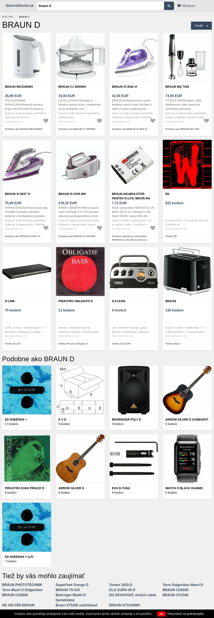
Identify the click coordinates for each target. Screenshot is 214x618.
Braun (170, 301)
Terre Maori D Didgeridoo (22, 590)
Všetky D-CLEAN (121, 343)
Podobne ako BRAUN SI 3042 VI (129, 129)
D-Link (10, 301)
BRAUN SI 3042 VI (124, 86)
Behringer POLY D (126, 419)
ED (167, 194)
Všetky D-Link (12, 343)
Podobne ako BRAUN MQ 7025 (182, 129)
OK (161, 614)
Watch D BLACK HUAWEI (184, 488)
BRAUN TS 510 (68, 590)
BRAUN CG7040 (175, 595)
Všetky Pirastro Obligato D (73, 343)
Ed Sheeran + (16, 419)
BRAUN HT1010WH (124, 605)
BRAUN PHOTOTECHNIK (22, 585)
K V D (62, 419)
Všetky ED (171, 236)
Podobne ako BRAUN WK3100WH (23, 129)
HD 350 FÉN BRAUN (18, 605)
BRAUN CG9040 (15, 595)
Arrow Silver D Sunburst (186, 419)
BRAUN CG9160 (175, 590)
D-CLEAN (118, 301)
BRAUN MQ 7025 (177, 86)
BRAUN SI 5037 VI (17, 194)
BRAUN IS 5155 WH (72, 194)
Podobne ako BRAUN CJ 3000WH (76, 129)
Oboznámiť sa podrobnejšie (185, 613)
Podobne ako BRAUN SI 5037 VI (22, 236)
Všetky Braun (172, 343)
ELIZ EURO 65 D (122, 590)
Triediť (199, 25)
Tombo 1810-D (120, 585)
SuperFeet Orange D (72, 585)
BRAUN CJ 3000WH (72, 86)
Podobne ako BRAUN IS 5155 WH (76, 236)
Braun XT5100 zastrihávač (77, 605)
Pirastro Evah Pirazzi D (24, 488)
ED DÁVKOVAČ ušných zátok (132, 595)
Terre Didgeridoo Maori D (183, 585)
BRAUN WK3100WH (19, 86)
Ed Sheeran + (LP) (19, 556)
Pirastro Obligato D (75, 301)
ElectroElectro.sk (20, 5)
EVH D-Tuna (121, 488)
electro (7, 16)
